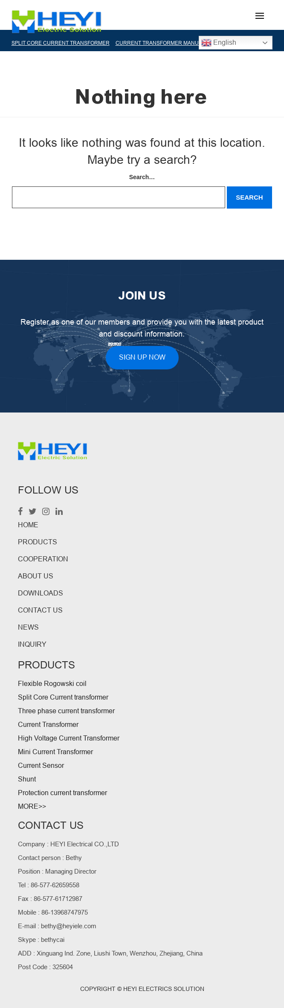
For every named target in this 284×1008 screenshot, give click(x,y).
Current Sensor (41, 765)
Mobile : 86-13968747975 (53, 912)
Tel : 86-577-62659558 (48, 885)
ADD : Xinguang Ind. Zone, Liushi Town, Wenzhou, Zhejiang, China (110, 953)
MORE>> (32, 806)
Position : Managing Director (57, 871)
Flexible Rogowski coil (52, 683)
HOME (28, 525)
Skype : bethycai (41, 939)
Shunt (27, 779)
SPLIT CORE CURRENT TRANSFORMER (61, 43)
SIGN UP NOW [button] (142, 357)
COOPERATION (43, 559)
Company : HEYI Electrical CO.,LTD (68, 844)
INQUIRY (32, 644)
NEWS (28, 627)
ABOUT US (35, 576)
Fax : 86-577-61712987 (50, 898)
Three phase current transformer (66, 711)
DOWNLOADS (40, 593)
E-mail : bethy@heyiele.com (57, 926)
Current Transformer (48, 724)
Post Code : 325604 (45, 966)
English (218, 43)
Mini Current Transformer (55, 751)
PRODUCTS (37, 542)
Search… (142, 177)
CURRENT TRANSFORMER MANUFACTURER (171, 43)
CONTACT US (40, 610)
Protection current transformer (62, 792)
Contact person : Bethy (50, 857)
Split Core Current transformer (63, 697)
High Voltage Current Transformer (68, 738)
